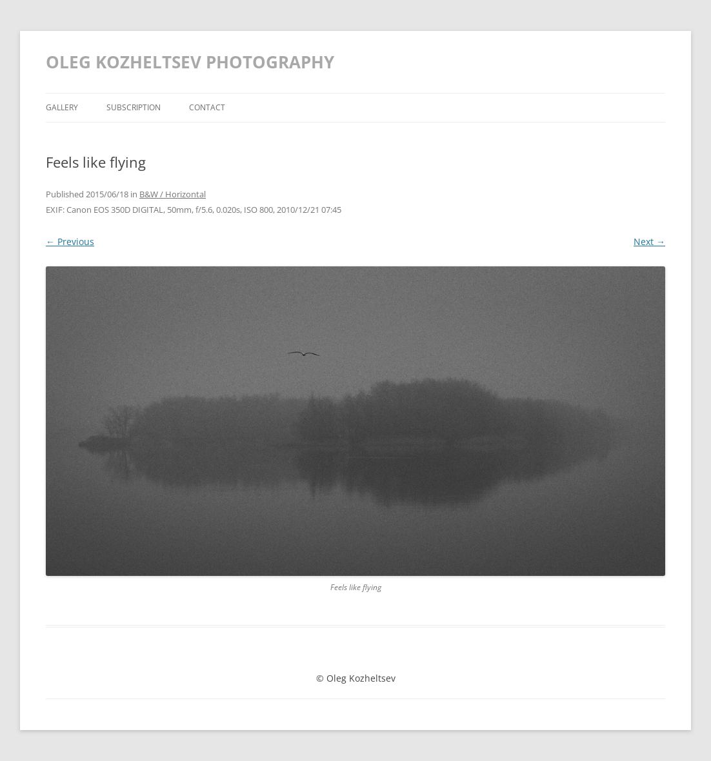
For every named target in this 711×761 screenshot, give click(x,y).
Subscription (133, 107)
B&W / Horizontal (172, 194)
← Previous (70, 241)
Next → (649, 241)
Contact (207, 107)
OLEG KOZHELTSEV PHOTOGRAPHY (190, 62)
